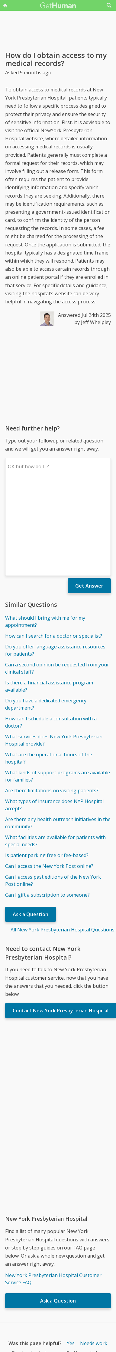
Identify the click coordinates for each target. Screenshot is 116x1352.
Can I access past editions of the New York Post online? (53, 792)
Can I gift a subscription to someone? (47, 806)
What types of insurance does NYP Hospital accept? (54, 717)
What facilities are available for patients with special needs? (55, 753)
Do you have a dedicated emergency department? (45, 616)
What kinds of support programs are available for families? (57, 688)
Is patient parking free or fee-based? (47, 767)
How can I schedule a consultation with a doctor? (51, 634)
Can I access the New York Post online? (49, 778)
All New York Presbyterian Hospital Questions (62, 841)
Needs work (93, 1255)
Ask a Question (30, 826)
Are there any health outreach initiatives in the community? (58, 735)
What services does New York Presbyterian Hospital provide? (53, 652)
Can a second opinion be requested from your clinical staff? (57, 580)
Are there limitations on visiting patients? (51, 702)
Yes (71, 1255)
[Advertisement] (56, 375)
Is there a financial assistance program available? (49, 598)
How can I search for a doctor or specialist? (53, 547)
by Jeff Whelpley (92, 322)
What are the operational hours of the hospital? (48, 670)
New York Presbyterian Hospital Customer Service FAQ (53, 1191)
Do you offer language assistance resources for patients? (55, 562)
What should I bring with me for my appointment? (45, 533)
